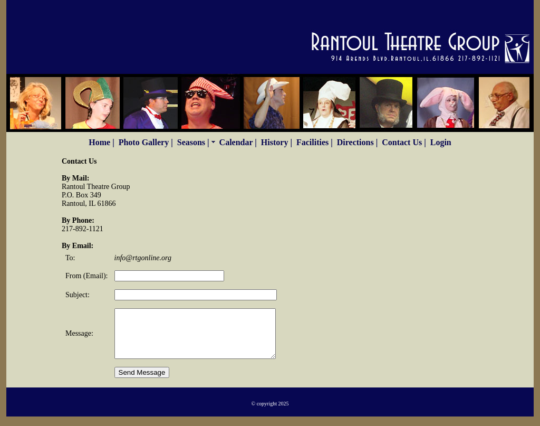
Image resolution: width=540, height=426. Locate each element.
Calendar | (238, 142)
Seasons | (196, 142)
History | (276, 142)
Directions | (357, 142)
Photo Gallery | (146, 142)
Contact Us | (404, 142)
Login (440, 142)
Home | (101, 142)
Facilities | (314, 142)
